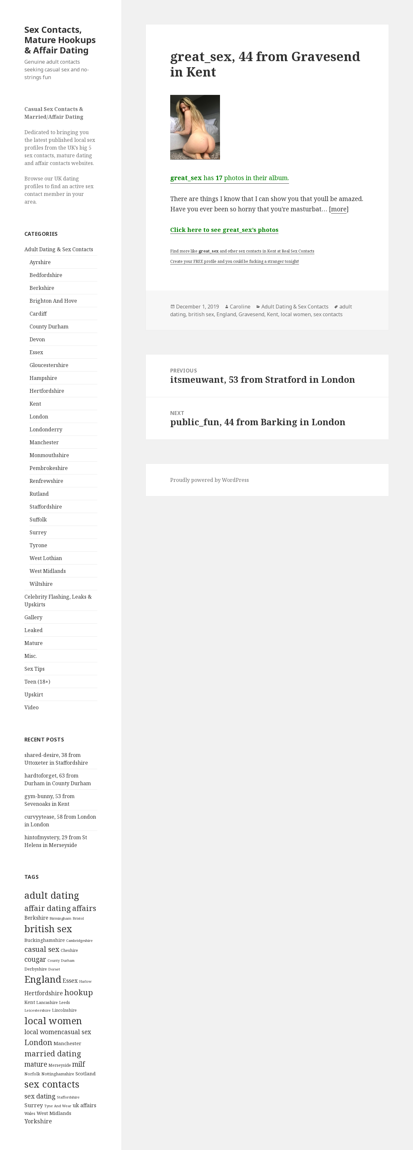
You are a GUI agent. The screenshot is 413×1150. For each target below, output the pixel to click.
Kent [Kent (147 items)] (29, 1002)
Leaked (33, 630)
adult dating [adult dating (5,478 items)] (51, 895)
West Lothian (46, 558)
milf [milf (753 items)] (78, 1064)
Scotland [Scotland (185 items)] (85, 1073)
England (226, 314)
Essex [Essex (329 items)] (70, 980)
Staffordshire (46, 506)
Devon (37, 339)
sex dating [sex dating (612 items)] (40, 1096)
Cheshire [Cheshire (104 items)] (69, 950)
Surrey (38, 532)
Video (31, 707)
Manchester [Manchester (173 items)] (67, 1043)
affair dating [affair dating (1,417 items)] (47, 908)
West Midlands (48, 571)
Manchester (44, 442)
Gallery (33, 617)
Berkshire (42, 287)
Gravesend (251, 314)
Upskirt (33, 694)
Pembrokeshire (49, 468)
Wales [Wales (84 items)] (29, 1113)
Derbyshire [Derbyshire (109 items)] (35, 969)
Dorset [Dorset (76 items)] (54, 969)
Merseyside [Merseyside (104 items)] (59, 1065)
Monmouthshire (49, 455)
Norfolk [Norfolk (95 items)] (32, 1074)
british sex (201, 314)
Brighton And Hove (53, 300)
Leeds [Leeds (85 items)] (64, 1002)
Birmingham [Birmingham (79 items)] (60, 918)
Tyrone (38, 545)
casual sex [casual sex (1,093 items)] (41, 949)
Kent (35, 403)
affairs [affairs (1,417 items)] (84, 908)
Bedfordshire (46, 275)
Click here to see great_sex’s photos (224, 230)
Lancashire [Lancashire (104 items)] (47, 1002)
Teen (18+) (37, 681)
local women (296, 314)
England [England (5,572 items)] (42, 979)
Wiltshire (41, 583)
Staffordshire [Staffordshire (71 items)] (68, 1097)
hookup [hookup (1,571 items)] (78, 992)
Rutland (39, 493)
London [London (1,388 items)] (38, 1042)
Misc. (30, 655)
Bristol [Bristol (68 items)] (78, 918)
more (339, 209)
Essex (36, 352)
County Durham (49, 326)
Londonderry (46, 429)
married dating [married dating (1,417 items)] (52, 1053)
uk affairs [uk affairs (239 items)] (84, 1105)
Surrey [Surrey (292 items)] (33, 1105)
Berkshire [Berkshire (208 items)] (36, 917)
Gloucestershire (49, 365)
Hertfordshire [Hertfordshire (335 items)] (43, 993)
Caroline (240, 306)
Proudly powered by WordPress (209, 479)
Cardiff (38, 313)
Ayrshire (40, 262)
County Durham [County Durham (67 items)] (61, 960)
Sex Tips (34, 668)
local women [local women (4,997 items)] (53, 1020)
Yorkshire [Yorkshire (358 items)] (38, 1121)
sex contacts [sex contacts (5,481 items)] (51, 1084)
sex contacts (328, 314)
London (39, 416)
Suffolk (38, 519)
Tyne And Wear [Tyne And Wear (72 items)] (57, 1105)
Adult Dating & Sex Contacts (58, 249)
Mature (33, 643)
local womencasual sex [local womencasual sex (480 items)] (57, 1032)
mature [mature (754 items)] (35, 1064)
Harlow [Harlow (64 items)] (85, 981)
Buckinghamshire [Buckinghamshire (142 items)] (44, 940)
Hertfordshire (47, 390)
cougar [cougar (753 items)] (35, 959)
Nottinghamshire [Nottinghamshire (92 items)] (57, 1074)
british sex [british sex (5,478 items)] (48, 928)
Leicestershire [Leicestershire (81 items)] (37, 1010)
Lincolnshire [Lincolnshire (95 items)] (64, 1010)
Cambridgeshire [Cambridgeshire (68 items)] (79, 940)
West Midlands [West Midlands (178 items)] (54, 1113)
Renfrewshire (46, 480)
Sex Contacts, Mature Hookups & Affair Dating (60, 39)
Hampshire (43, 378)
